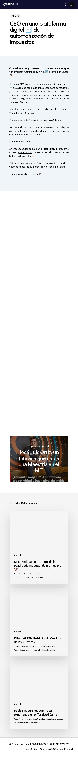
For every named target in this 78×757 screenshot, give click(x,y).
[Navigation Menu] (72, 4)
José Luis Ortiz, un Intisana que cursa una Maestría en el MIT (39, 459)
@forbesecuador (18, 148)
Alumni (15, 16)
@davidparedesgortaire (23, 68)
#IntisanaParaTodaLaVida (23, 174)
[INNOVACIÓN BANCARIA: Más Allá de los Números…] (39, 622)
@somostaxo (35, 84)
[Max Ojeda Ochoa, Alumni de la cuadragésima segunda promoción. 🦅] (39, 547)
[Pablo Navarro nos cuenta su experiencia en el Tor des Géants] (39, 694)
